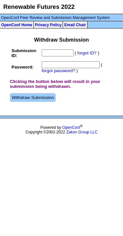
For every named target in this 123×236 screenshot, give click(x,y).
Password (21, 67)
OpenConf (71, 127)
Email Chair (75, 25)
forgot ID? (87, 52)
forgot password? (58, 70)
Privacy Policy (48, 25)
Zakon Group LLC (81, 132)
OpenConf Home (16, 25)
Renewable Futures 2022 (39, 6)
